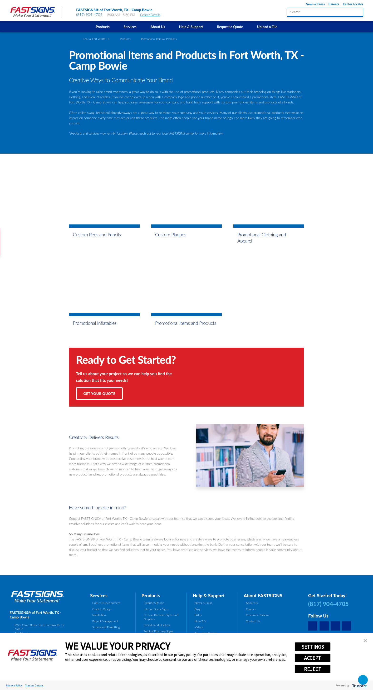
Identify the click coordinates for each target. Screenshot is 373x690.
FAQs (198, 615)
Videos (199, 627)
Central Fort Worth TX (96, 38)
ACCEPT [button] (312, 658)
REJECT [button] (312, 669)
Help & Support (191, 26)
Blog (197, 609)
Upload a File (267, 26)
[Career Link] (346, 626)
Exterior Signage (154, 603)
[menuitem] (103, 26)
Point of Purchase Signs (158, 631)
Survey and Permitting (106, 627)
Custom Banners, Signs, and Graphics (161, 617)
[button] (365, 640)
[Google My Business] (312, 626)
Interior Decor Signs (156, 609)
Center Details (152, 15)
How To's (200, 621)
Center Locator (353, 4)
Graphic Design (102, 609)
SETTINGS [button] (312, 646)
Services (130, 26)
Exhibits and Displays (157, 625)
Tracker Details (34, 685)
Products (103, 26)
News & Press (315, 4)
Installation (99, 615)
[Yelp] (335, 626)
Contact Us (253, 621)
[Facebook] (324, 626)
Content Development (106, 603)
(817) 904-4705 (89, 14)
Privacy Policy (14, 685)
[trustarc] (359, 685)
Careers (334, 4)
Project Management (105, 621)
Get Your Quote (99, 393)
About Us (157, 26)
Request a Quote (230, 26)
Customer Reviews (257, 615)
